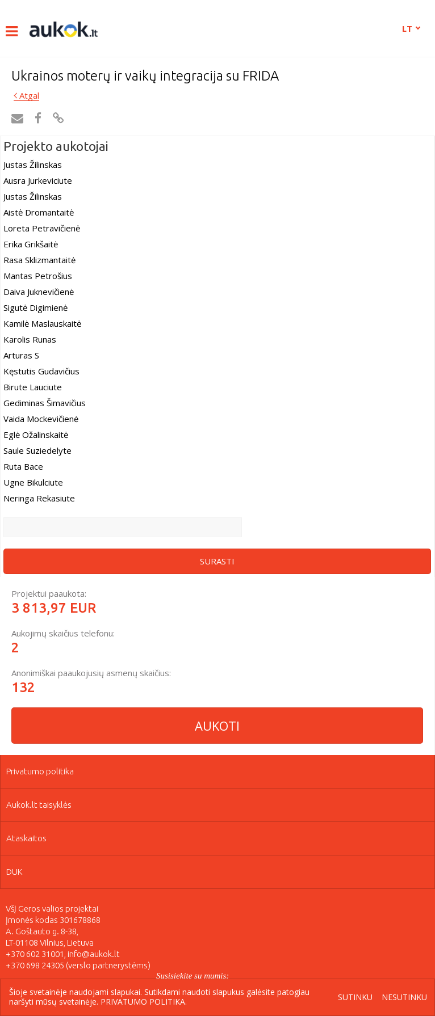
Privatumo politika (40, 771)
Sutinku (355, 997)
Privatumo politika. (144, 1001)
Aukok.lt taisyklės (39, 805)
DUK (14, 871)
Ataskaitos (26, 838)
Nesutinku (404, 997)
